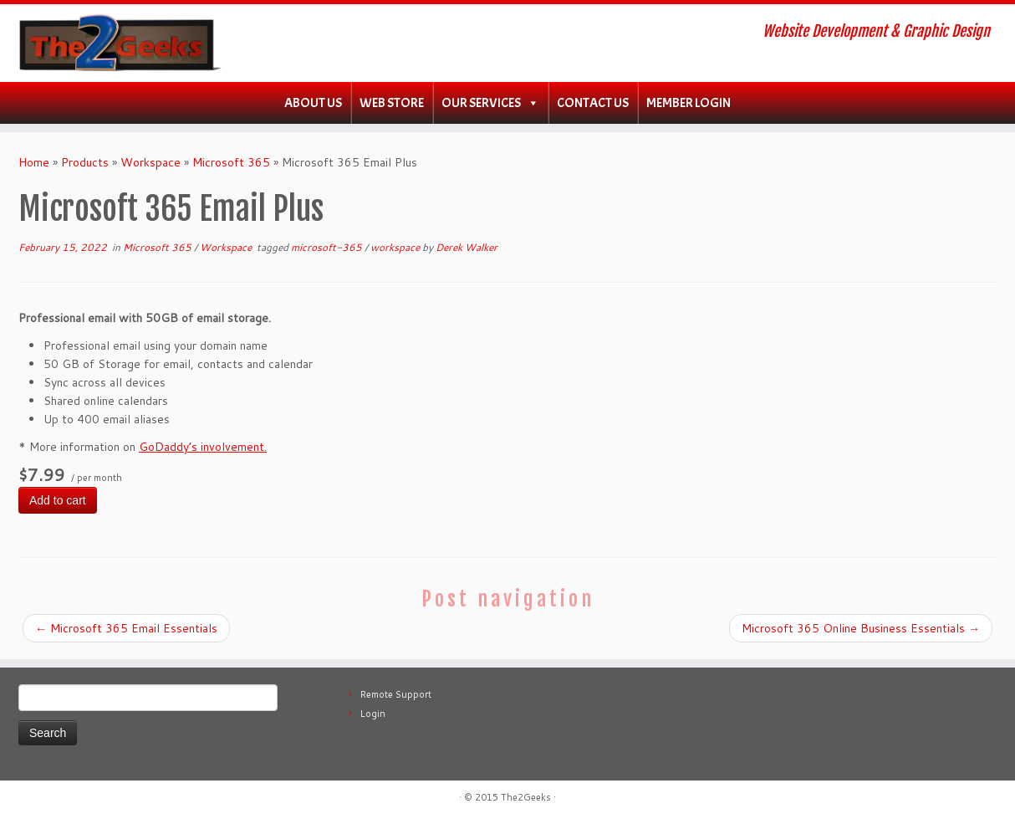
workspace (396, 247)
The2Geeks (526, 797)
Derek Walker (466, 247)
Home (33, 162)
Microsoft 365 (231, 162)
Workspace (150, 162)
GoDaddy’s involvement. (203, 446)
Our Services (481, 103)
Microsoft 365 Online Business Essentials (861, 628)
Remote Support (395, 694)
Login (372, 713)
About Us (313, 103)
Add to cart (57, 500)
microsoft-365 (328, 247)
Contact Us (593, 103)
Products (85, 162)
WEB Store (392, 103)
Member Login (688, 103)
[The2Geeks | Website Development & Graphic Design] (117, 43)
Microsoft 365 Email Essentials (126, 628)
